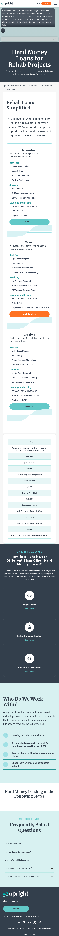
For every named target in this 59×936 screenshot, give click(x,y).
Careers (15, 901)
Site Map (33, 934)
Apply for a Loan (29, 314)
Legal (25, 934)
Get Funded (29, 222)
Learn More (29, 608)
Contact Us (16, 909)
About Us (6, 901)
